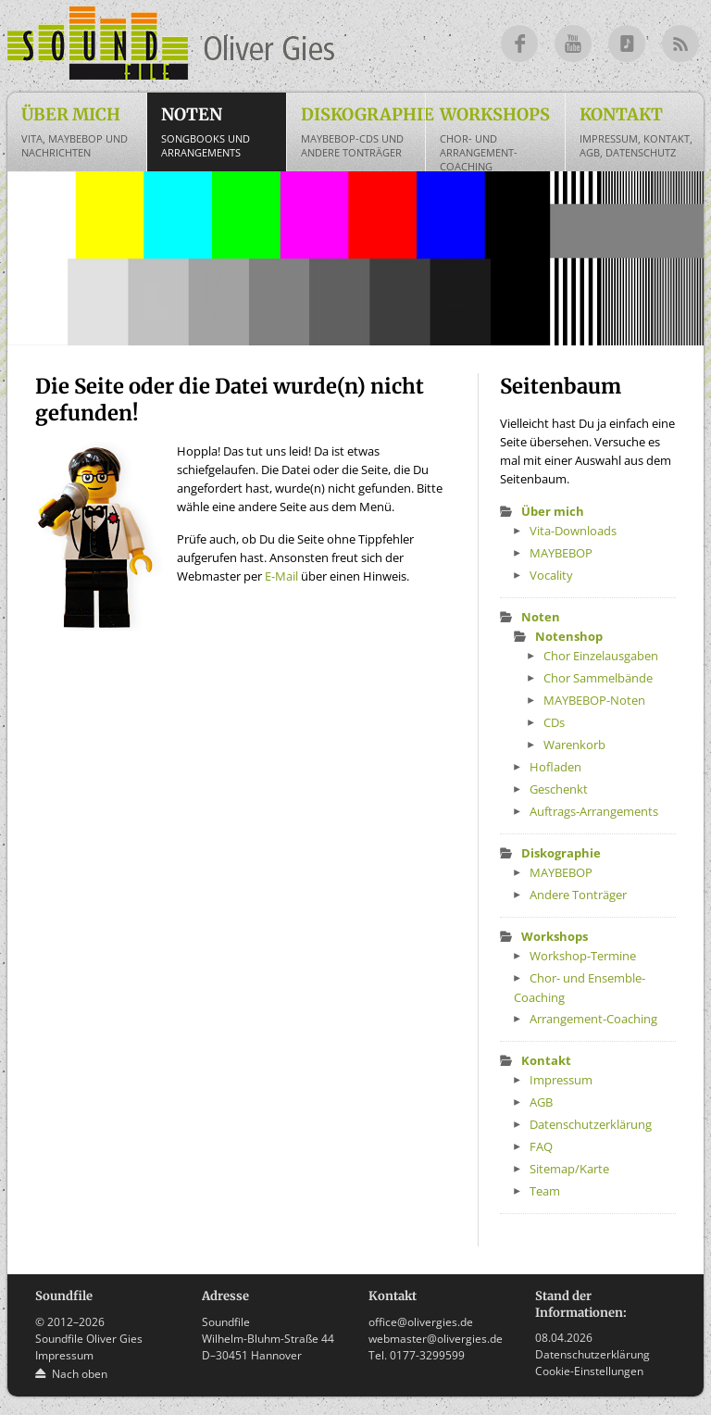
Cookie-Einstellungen (589, 1371)
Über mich (80, 131)
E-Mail (281, 576)
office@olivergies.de (420, 1322)
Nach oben (79, 1374)
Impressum (64, 1355)
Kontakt (638, 131)
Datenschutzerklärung (592, 1354)
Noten (220, 131)
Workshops (498, 137)
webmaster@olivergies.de (435, 1338)
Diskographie (363, 131)
